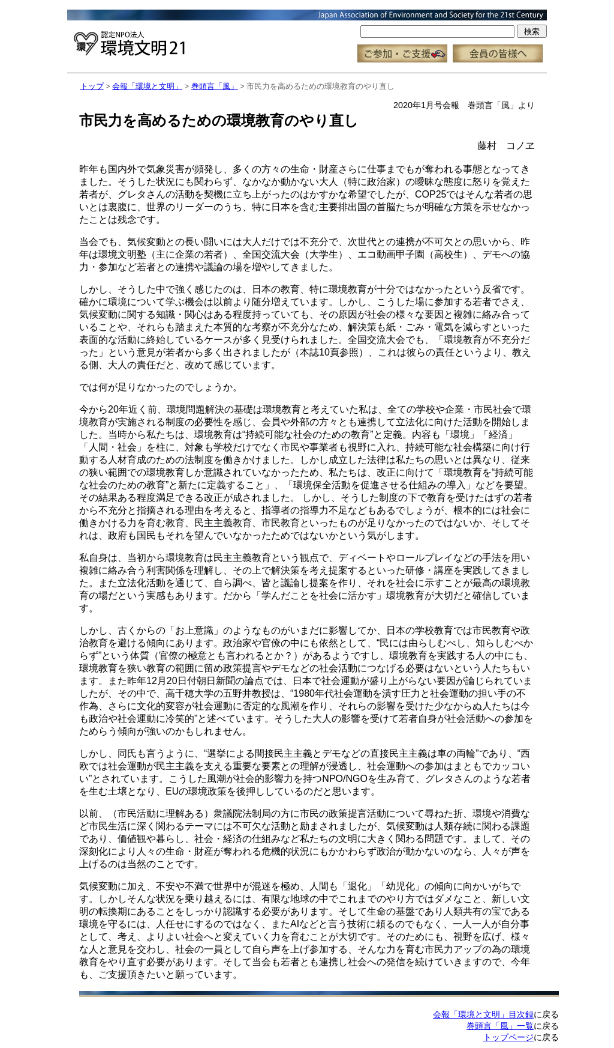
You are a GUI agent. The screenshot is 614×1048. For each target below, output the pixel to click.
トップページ (508, 1037)
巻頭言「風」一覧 (500, 1026)
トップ (92, 86)
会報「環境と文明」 (147, 86)
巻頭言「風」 (214, 86)
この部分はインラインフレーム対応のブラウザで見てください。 (307, 36)
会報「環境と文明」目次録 (483, 1014)
